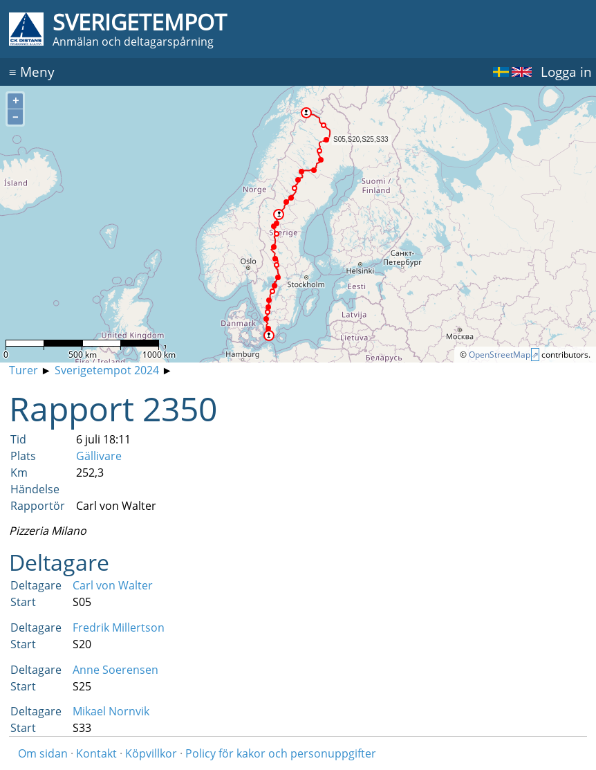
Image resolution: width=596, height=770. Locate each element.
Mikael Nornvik (111, 711)
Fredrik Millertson (119, 627)
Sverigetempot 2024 (107, 370)
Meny (32, 71)
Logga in (566, 71)
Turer (23, 370)
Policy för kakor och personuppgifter (280, 753)
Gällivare (99, 456)
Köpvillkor (151, 753)
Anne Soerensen (115, 669)
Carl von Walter (113, 585)
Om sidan (43, 753)
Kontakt (96, 753)
